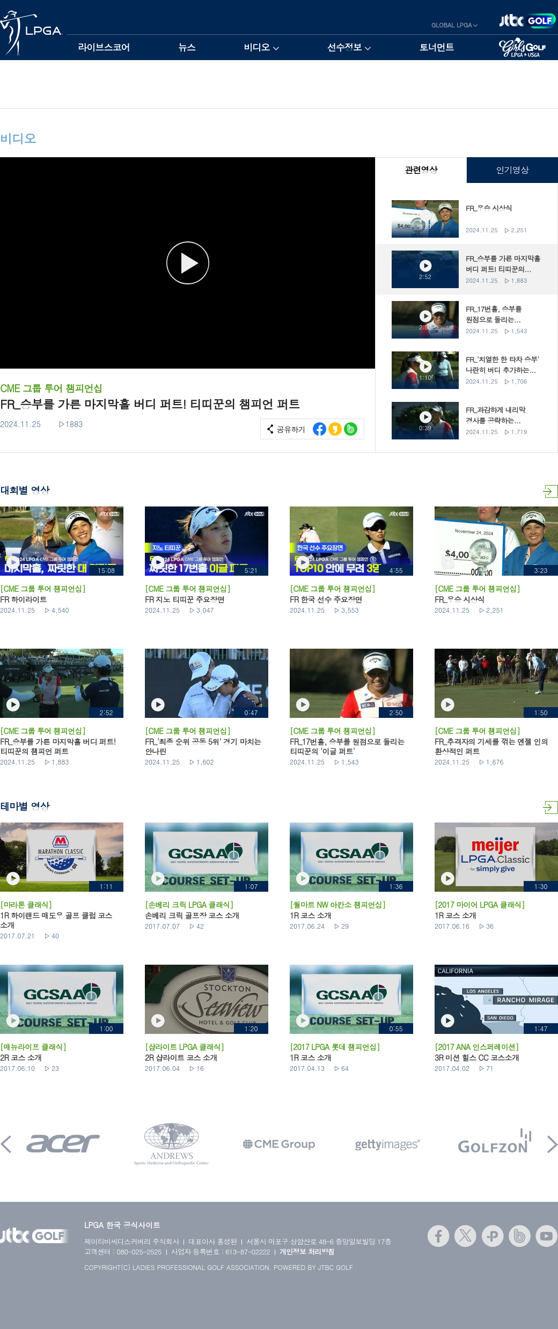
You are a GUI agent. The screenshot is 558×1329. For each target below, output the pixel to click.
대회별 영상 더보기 (550, 491)
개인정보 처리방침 (307, 1251)
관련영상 (421, 170)
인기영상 (512, 170)
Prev (6, 1144)
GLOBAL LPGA (451, 25)
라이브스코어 (104, 47)
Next (552, 1144)
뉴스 (186, 47)
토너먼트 (436, 47)
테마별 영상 (550, 807)
